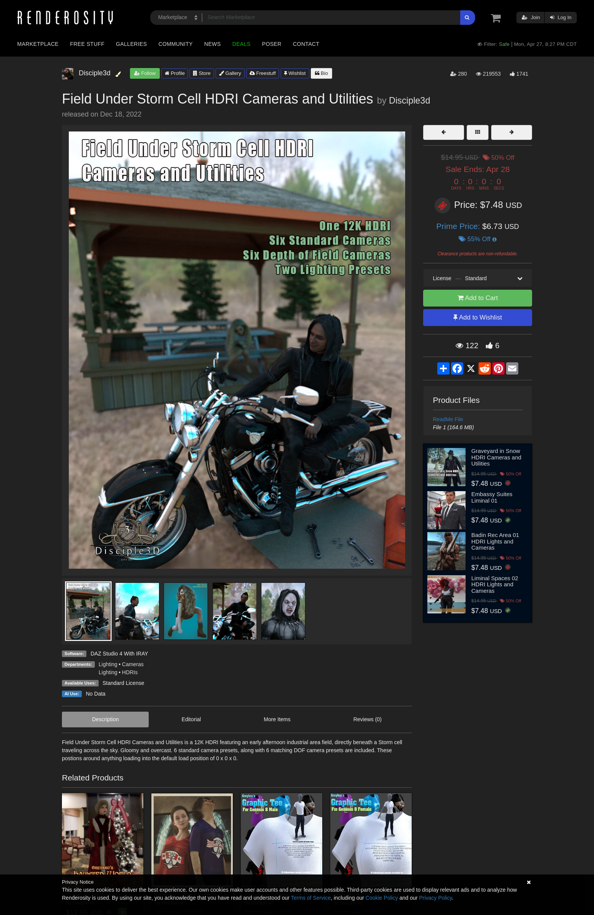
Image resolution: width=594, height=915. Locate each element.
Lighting (108, 664)
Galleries (131, 44)
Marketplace (37, 44)
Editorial (191, 719)
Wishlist (294, 73)
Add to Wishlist (477, 317)
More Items (277, 719)
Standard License (123, 683)
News (212, 44)
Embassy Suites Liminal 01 (492, 497)
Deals (241, 44)
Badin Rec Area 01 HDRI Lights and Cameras (495, 541)
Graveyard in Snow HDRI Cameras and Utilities (496, 457)
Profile (175, 73)
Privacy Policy (435, 898)
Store (202, 73)
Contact (306, 44)
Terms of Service (311, 898)
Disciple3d (409, 100)
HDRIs (130, 672)
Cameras (133, 664)
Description (105, 719)
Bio (321, 73)
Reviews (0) (367, 719)
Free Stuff (87, 44)
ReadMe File (448, 419)
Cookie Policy (381, 898)
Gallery (230, 73)
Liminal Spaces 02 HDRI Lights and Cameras (494, 584)
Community (176, 44)
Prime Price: (459, 226)
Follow (145, 73)
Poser (271, 44)
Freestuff (263, 73)
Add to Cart (478, 298)
